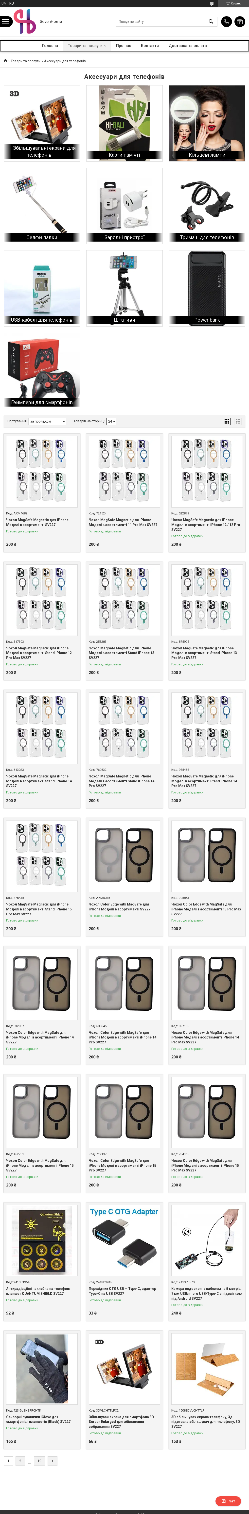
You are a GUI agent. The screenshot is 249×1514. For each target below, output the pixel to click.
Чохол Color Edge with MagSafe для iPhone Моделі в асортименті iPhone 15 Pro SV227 (122, 1165)
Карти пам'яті (124, 155)
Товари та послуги (85, 45)
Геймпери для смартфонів (42, 402)
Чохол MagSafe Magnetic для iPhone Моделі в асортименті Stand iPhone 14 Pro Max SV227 (204, 781)
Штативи (124, 320)
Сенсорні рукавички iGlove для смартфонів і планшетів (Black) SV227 (38, 1419)
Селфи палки (41, 237)
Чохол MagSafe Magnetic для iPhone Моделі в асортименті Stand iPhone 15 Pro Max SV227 (39, 909)
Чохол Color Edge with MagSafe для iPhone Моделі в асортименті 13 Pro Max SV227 (206, 909)
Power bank (207, 320)
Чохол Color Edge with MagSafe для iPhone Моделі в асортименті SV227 (119, 906)
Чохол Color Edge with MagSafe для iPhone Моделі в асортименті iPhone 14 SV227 (40, 1037)
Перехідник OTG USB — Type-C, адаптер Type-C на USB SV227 (122, 1291)
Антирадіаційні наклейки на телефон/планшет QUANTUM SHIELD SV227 (38, 1291)
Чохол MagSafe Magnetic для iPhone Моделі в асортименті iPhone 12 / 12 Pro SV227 (205, 524)
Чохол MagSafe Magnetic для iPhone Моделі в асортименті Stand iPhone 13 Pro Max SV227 (204, 653)
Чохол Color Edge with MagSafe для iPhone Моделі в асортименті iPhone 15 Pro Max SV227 (205, 1165)
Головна (50, 45)
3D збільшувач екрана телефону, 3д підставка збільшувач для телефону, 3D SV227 (205, 1422)
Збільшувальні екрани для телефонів (44, 151)
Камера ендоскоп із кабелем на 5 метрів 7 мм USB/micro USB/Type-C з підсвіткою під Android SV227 (206, 1293)
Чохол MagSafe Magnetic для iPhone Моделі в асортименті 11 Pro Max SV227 (123, 522)
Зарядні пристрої (124, 237)
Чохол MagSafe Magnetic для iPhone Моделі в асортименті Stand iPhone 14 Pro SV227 (121, 781)
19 (39, 1461)
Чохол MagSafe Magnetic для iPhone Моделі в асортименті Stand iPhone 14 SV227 (39, 781)
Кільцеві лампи (207, 155)
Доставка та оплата (188, 45)
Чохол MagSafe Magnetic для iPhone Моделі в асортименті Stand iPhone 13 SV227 (121, 653)
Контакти (150, 45)
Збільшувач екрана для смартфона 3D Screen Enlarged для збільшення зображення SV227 (121, 1422)
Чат (228, 1501)
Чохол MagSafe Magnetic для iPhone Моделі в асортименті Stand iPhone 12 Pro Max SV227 (39, 653)
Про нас (123, 45)
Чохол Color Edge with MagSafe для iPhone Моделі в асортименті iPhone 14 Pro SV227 (122, 1037)
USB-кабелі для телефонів (41, 320)
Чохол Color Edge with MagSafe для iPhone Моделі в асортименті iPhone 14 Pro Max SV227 (205, 1037)
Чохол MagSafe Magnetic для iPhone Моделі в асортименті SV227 (37, 522)
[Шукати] (211, 21)
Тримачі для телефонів (207, 237)
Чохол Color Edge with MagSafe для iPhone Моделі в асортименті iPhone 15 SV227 (40, 1165)
